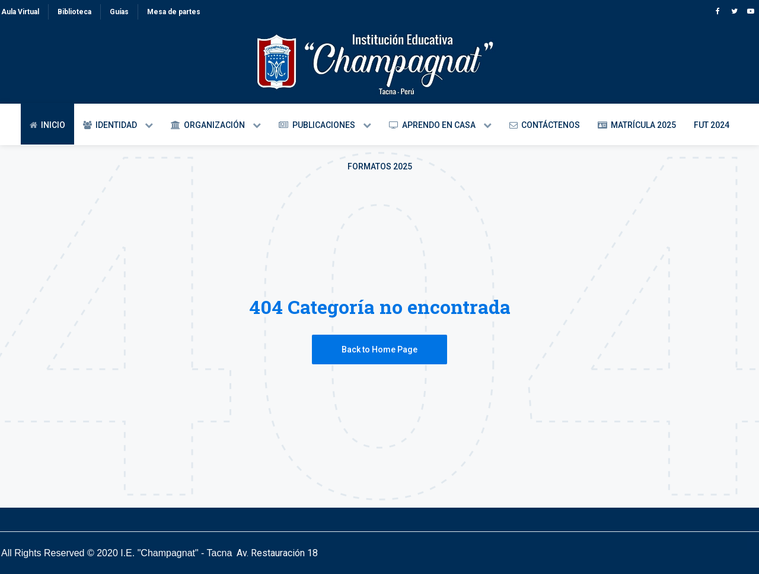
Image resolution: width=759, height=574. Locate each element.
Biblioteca (74, 12)
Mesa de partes (173, 12)
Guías (119, 12)
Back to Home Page (379, 349)
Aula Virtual (20, 12)
